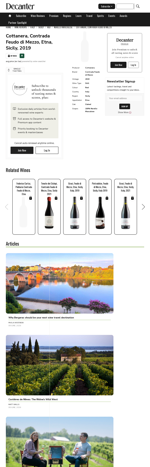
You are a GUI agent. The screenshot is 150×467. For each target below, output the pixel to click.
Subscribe (21, 16)
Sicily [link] (41, 27)
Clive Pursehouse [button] (16, 341)
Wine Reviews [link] (20, 27)
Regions (67, 16)
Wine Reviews (38, 16)
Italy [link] (32, 27)
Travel (89, 16)
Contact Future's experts (55, 464)
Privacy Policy (90, 464)
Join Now (22, 149)
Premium (54, 16)
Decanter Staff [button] (107, 395)
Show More (124, 112)
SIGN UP (124, 106)
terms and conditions (108, 464)
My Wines (12, 55)
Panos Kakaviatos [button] (62, 341)
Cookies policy (74, 464)
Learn (79, 16)
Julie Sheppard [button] (61, 395)
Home (8, 27)
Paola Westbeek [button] (16, 291)
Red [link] (48, 27)
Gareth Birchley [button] (107, 341)
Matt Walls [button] (59, 291)
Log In (47, 149)
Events (111, 16)
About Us (37, 464)
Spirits (100, 16)
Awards (123, 16)
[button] (15, 69)
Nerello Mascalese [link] (63, 27)
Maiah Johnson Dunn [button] (109, 291)
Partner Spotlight (17, 23)
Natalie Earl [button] (14, 395)
